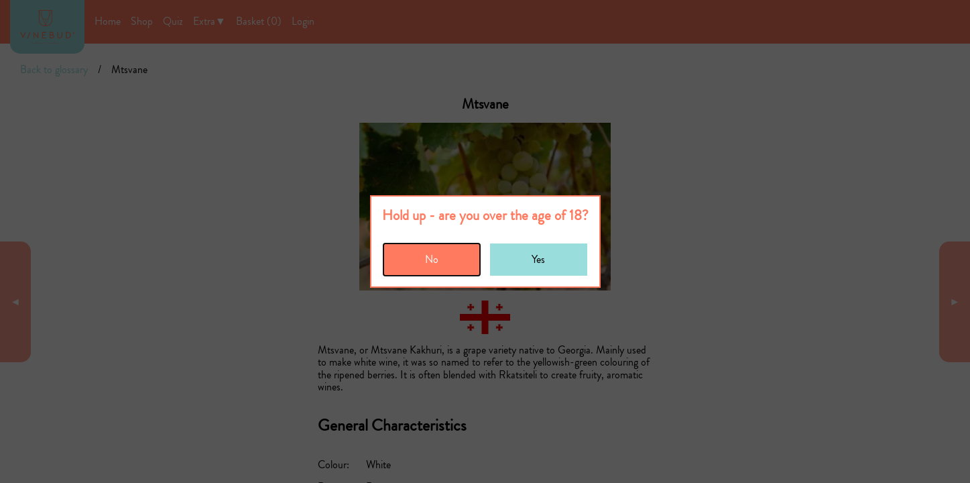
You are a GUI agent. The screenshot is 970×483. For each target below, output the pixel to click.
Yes (538, 259)
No (431, 259)
